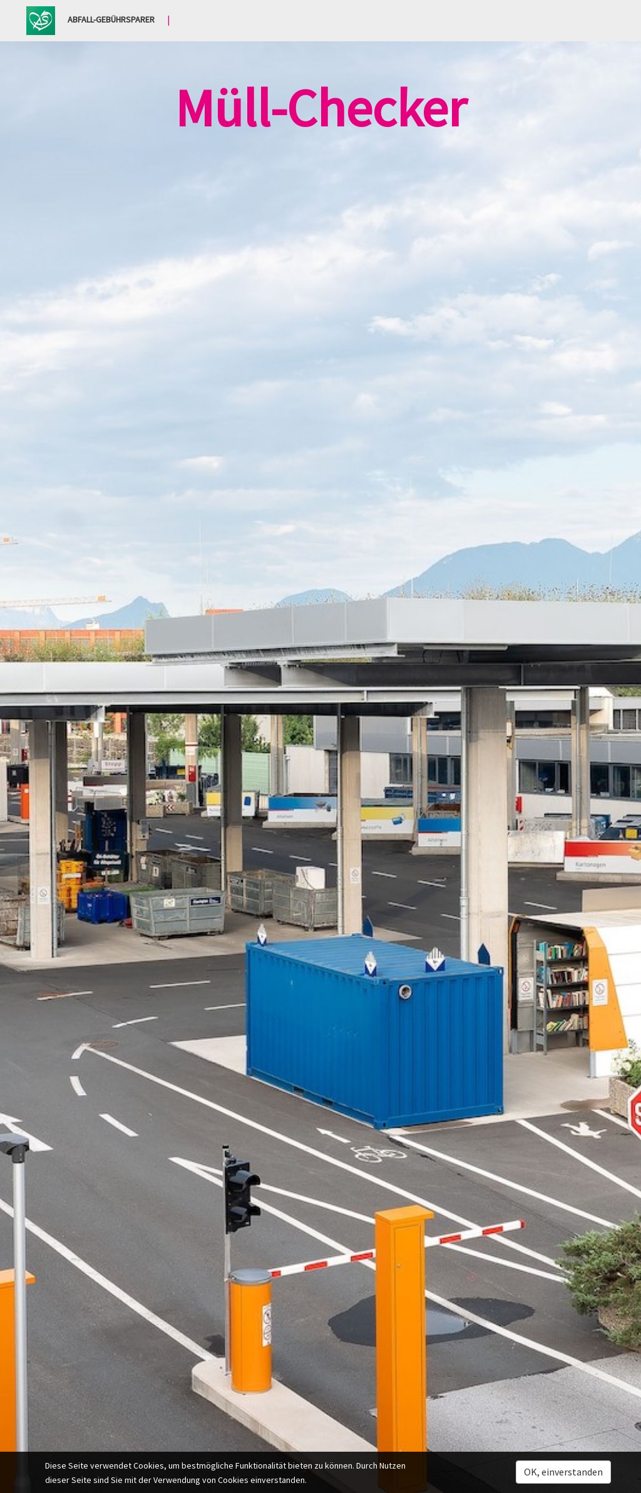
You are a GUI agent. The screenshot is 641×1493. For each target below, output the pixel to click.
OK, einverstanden (563, 1471)
